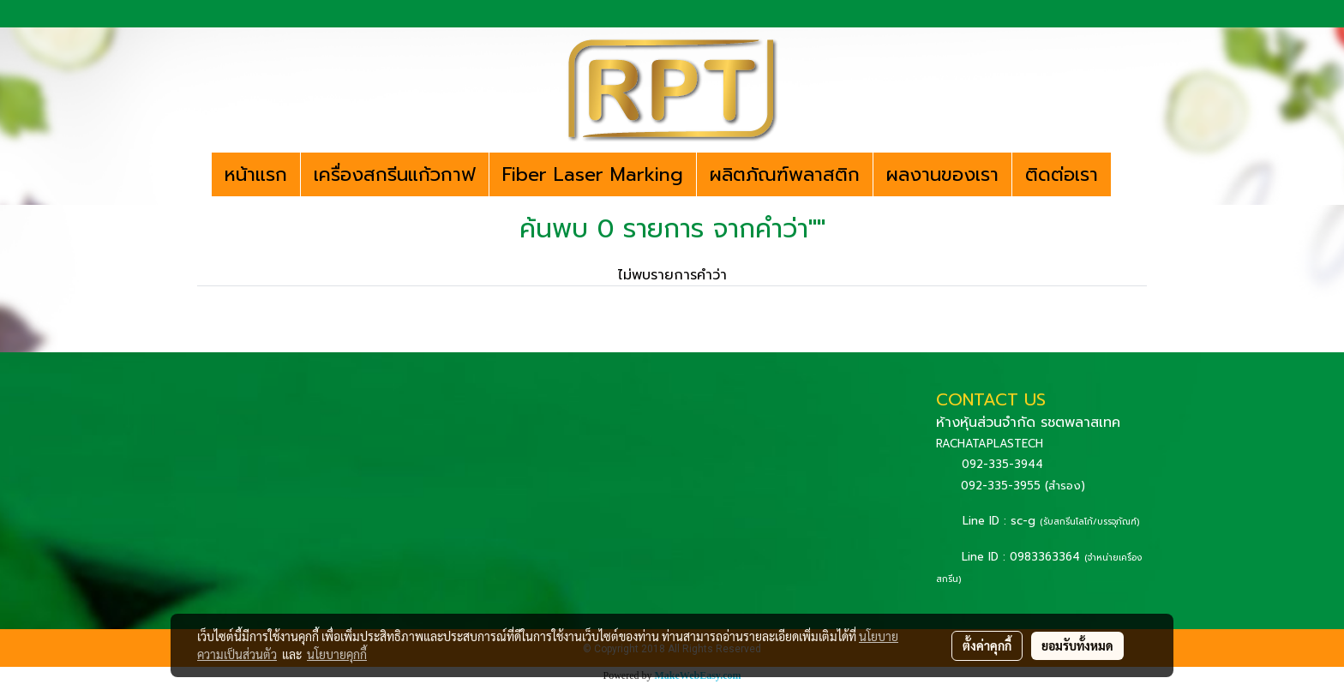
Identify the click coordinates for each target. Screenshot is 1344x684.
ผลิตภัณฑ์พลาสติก (785, 174)
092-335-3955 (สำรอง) (1023, 485)
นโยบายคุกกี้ (337, 654)
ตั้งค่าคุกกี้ (987, 645)
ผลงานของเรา (942, 174)
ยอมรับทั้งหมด (1077, 645)
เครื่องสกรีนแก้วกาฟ (395, 174)
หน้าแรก (256, 174)
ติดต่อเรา (1061, 174)
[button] (1126, 175)
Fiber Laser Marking (592, 174)
